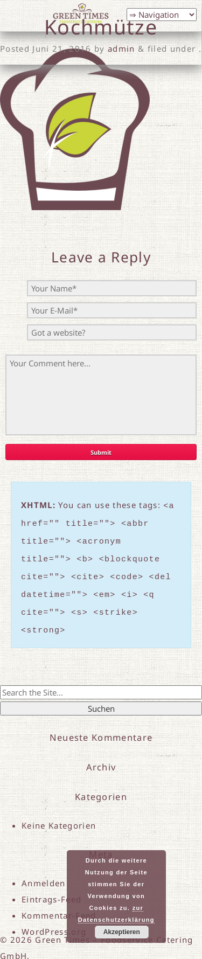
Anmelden (44, 870)
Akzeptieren (121, 932)
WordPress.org (54, 918)
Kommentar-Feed (59, 902)
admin (121, 48)
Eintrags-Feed (51, 886)
